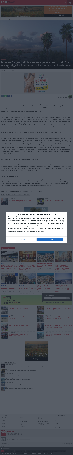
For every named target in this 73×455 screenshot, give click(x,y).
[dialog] (36, 227)
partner (19, 216)
